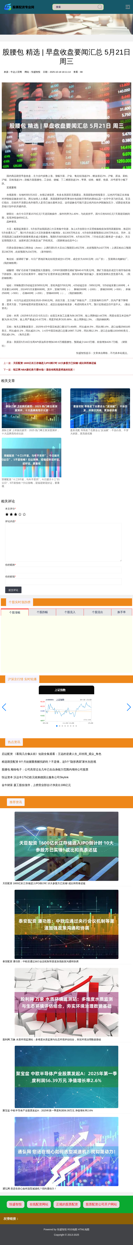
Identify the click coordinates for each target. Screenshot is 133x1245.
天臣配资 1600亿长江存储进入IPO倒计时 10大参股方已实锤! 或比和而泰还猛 (54, 363)
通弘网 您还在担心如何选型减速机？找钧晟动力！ (30, 1188)
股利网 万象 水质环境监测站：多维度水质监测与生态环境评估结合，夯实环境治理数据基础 (52, 1039)
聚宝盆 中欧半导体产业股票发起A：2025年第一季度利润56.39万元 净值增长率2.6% (48, 1110)
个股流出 (97, 612)
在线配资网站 (39, 1204)
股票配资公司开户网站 (101, 1204)
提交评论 (13, 590)
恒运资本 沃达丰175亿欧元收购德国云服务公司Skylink (35, 777)
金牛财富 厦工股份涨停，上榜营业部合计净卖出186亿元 (36, 785)
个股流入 (70, 612)
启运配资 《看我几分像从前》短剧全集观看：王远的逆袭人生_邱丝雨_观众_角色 (51, 753)
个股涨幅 (14, 612)
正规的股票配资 (67, 1204)
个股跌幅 (42, 612)
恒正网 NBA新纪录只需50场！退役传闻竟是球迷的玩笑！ (44, 369)
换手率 (121, 612)
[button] (4, 707)
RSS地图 (72, 1229)
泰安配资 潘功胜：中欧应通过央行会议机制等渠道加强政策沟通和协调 (40, 961)
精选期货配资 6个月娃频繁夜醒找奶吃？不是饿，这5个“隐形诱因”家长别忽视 (49, 761)
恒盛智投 (15, 1204)
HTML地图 (83, 1229)
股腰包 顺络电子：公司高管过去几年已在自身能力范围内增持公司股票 (45, 769)
